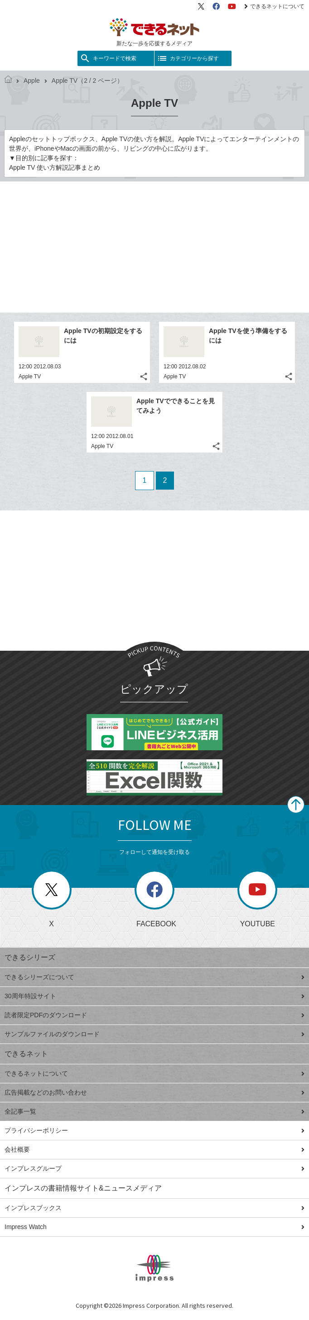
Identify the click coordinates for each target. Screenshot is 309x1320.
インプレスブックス (154, 1207)
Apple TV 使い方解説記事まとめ (54, 167)
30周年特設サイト (154, 996)
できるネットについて (274, 6)
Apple (28, 80)
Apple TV (30, 376)
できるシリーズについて (154, 977)
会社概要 (154, 1149)
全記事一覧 (154, 1111)
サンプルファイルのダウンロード (154, 1034)
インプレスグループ (154, 1168)
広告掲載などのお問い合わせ (154, 1092)
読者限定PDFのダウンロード (154, 1015)
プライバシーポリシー (154, 1130)
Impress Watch (154, 1226)
